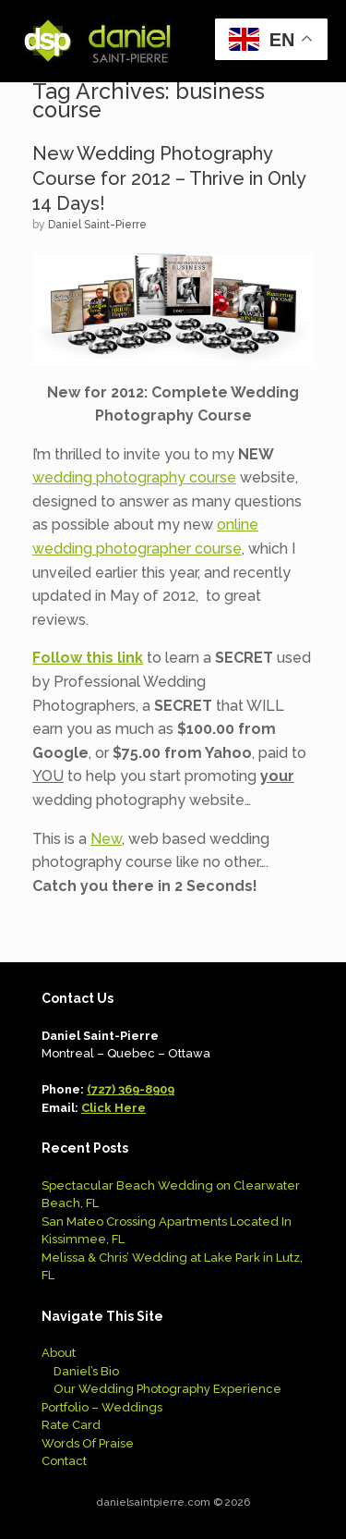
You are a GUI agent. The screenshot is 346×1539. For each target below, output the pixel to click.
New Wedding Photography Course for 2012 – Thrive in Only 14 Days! (168, 178)
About (59, 1353)
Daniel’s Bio (86, 1371)
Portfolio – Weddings (102, 1407)
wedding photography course (134, 477)
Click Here (113, 1108)
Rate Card (71, 1425)
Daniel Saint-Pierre (97, 224)
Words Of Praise (88, 1443)
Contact (64, 1461)
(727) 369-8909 (130, 1089)
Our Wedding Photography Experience (167, 1389)
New (106, 839)
